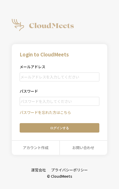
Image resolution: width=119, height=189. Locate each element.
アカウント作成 (35, 147)
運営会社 (38, 170)
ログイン (59, 128)
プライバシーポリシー (69, 170)
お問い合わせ (83, 147)
